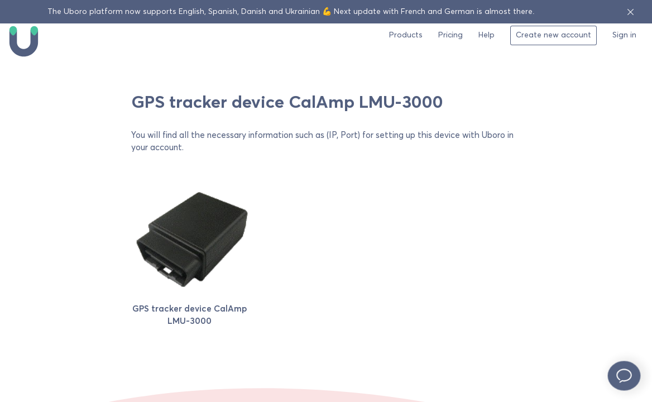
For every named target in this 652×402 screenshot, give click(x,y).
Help (486, 35)
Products (406, 35)
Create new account (553, 35)
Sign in (624, 35)
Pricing (450, 35)
